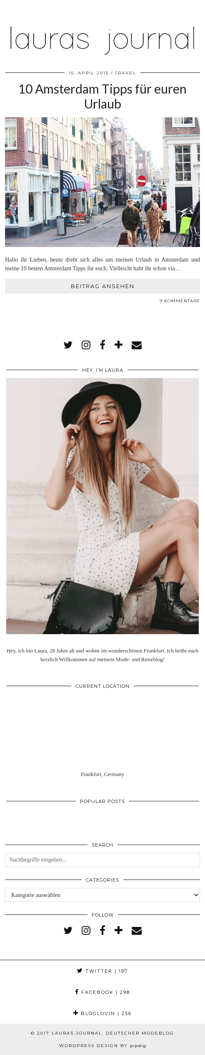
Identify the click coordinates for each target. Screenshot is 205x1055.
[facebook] (102, 345)
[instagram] (86, 345)
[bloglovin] (118, 345)
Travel (125, 73)
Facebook (102, 992)
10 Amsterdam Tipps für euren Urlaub (102, 96)
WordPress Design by (102, 1045)
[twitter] (67, 345)
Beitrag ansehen (103, 286)
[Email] (137, 345)
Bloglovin (102, 1013)
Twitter (102, 971)
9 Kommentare (180, 301)
